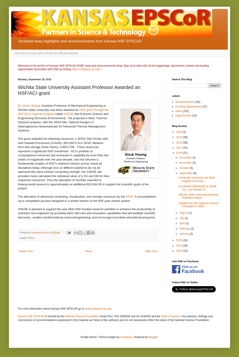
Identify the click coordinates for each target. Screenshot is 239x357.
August (184, 212)
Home (88, 251)
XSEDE (69, 114)
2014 (179, 245)
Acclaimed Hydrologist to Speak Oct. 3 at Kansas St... (197, 188)
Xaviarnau (126, 337)
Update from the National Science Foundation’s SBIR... (199, 205)
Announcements (185, 102)
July (182, 218)
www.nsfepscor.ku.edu (98, 308)
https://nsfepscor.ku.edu (86, 69)
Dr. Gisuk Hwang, (30, 105)
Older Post (151, 251)
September (186, 173)
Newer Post (26, 251)
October (184, 168)
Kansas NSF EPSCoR (31, 316)
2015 (179, 240)
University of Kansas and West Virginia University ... (197, 179)
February (185, 228)
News (31, 238)
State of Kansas (170, 316)
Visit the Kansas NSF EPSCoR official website (46, 53)
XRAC (130, 196)
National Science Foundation (82, 316)
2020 (179, 132)
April (182, 223)
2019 (179, 137)
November (186, 162)
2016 (179, 152)
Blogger (153, 337)
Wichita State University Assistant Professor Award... (198, 196)
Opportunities (183, 115)
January (184, 233)
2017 (179, 147)
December (186, 157)
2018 (179, 142)
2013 (179, 250)
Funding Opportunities (188, 106)
